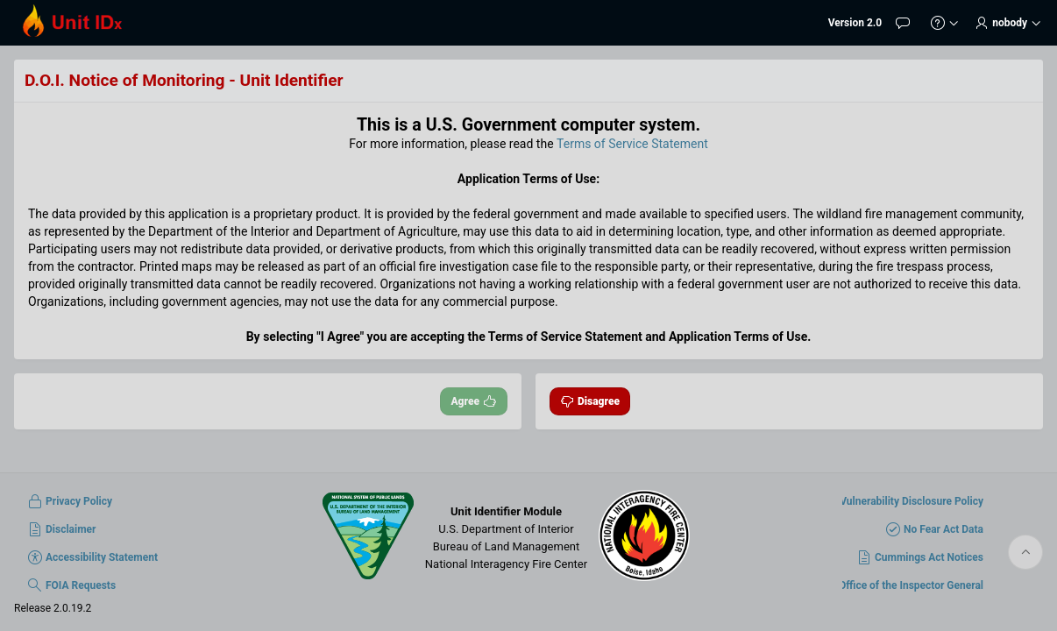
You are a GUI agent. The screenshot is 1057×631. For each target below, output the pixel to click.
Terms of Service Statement (632, 144)
